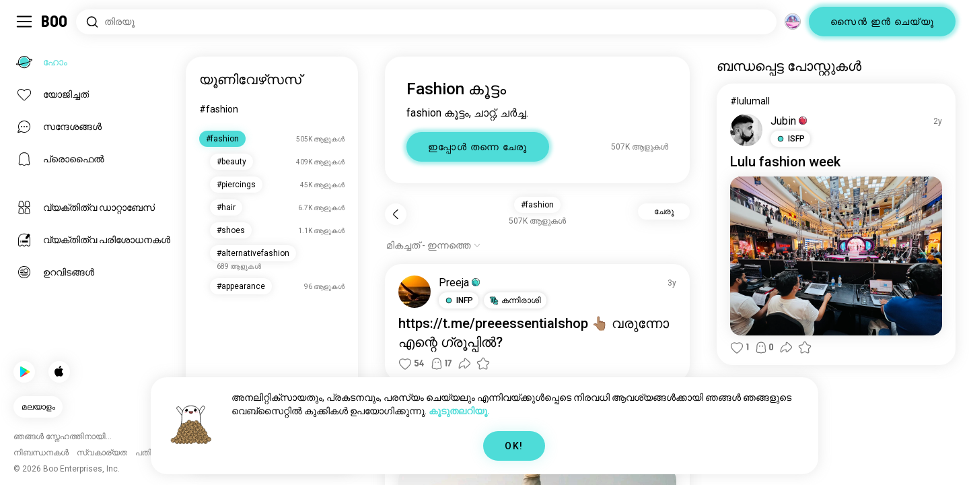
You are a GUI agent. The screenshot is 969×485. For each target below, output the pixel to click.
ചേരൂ (664, 211)
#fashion (218, 109)
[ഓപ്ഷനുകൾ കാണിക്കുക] (433, 245)
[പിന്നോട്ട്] (395, 214)
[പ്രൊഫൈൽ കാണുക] (414, 292)
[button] (458, 300)
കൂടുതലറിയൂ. (459, 411)
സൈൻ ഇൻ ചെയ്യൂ (882, 21)
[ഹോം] (55, 21)
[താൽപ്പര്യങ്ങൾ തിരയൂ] (426, 21)
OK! (514, 446)
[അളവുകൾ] (793, 21)
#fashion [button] (537, 204)
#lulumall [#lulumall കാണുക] (750, 101)
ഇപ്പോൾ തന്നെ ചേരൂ (478, 146)
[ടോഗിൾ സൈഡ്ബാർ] (24, 21)
